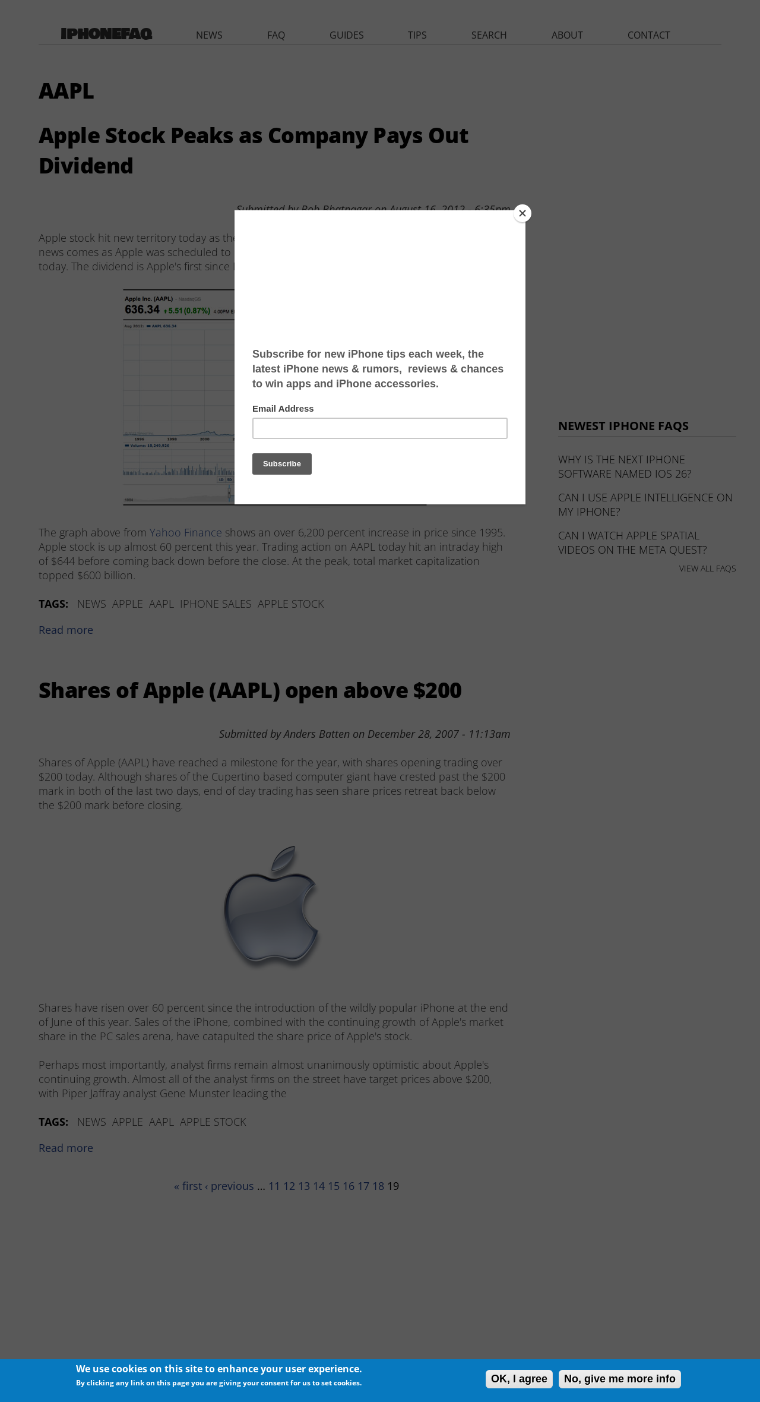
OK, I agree (519, 1379)
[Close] (522, 213)
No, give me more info (620, 1379)
